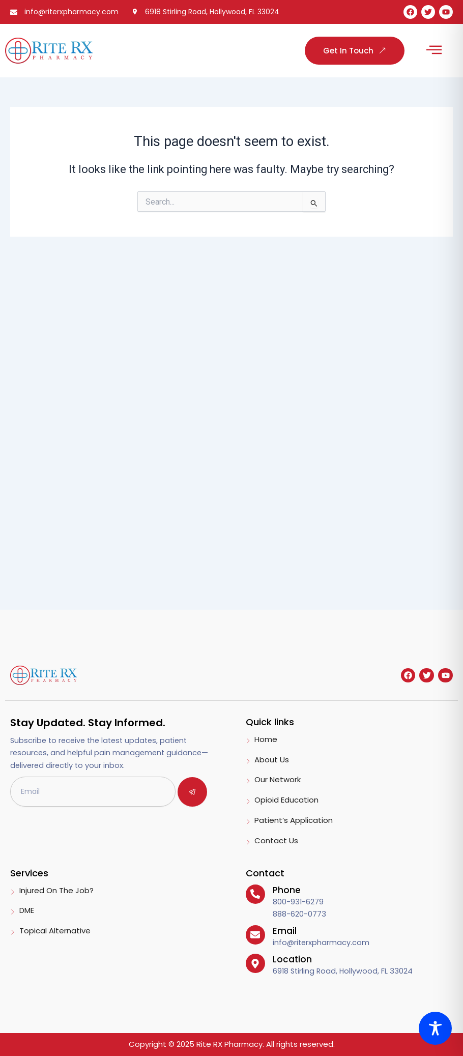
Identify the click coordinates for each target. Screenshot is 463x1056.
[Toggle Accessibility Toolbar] (435, 1028)
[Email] (255, 935)
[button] (433, 50)
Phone (287, 890)
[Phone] (255, 894)
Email (285, 931)
